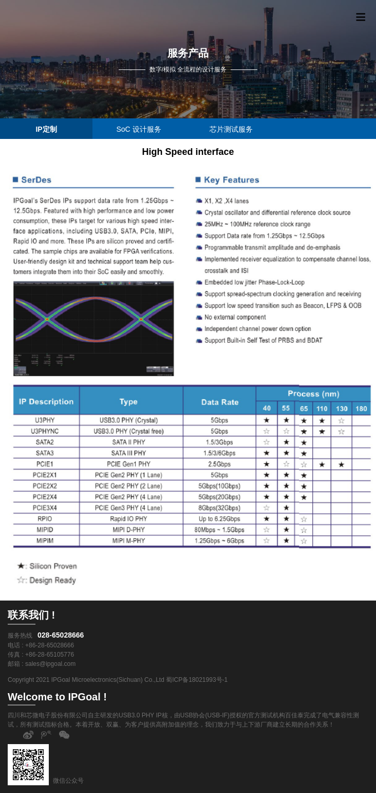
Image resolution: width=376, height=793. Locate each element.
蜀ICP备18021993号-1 (197, 679)
